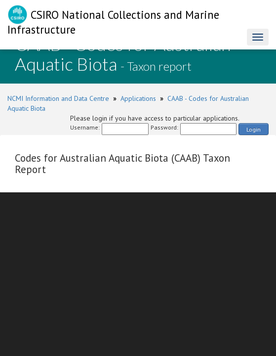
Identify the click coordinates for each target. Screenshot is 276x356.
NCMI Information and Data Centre (58, 98)
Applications (138, 98)
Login (253, 129)
